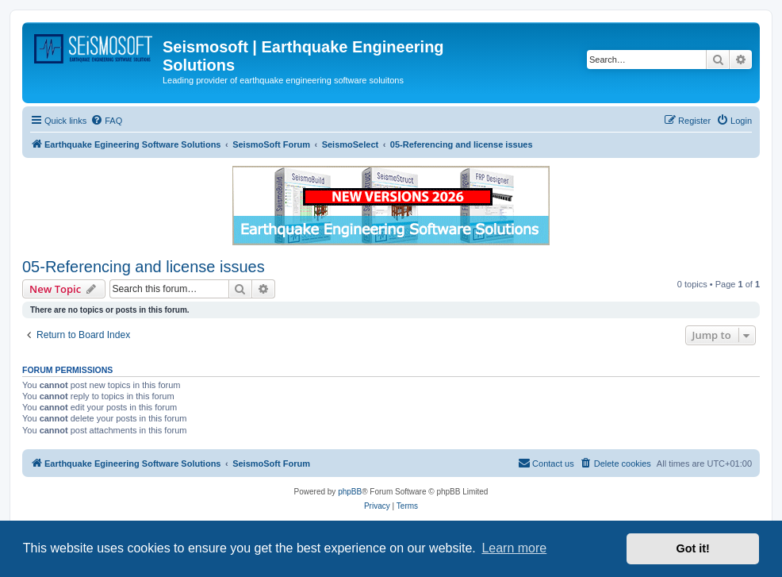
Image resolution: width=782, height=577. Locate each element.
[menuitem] (106, 120)
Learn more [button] (513, 548)
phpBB (350, 491)
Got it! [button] (693, 548)
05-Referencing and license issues (143, 266)
